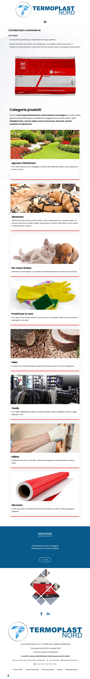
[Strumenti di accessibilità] (8, 675)
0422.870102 (45, 533)
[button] (45, 22)
